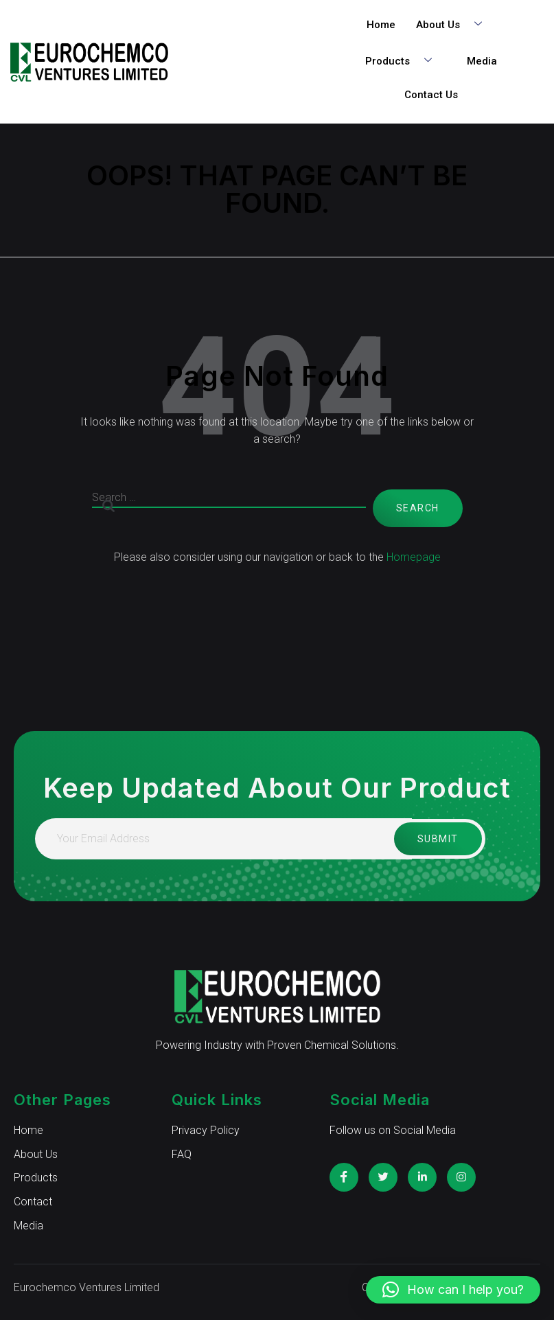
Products (403, 61)
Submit (436, 838)
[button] (453, 1290)
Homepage (413, 557)
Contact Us (431, 95)
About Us (454, 25)
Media (482, 61)
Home (381, 25)
